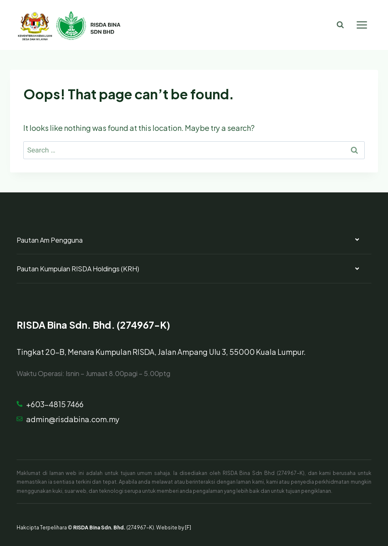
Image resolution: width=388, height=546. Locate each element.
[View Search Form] (340, 24)
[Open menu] (361, 24)
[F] (188, 527)
